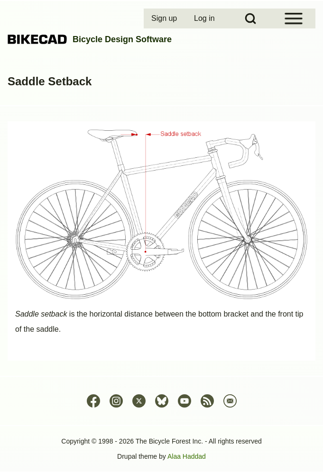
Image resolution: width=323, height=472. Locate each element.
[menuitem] (165, 18)
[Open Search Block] (250, 18)
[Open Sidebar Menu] (293, 18)
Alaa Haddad (186, 456)
